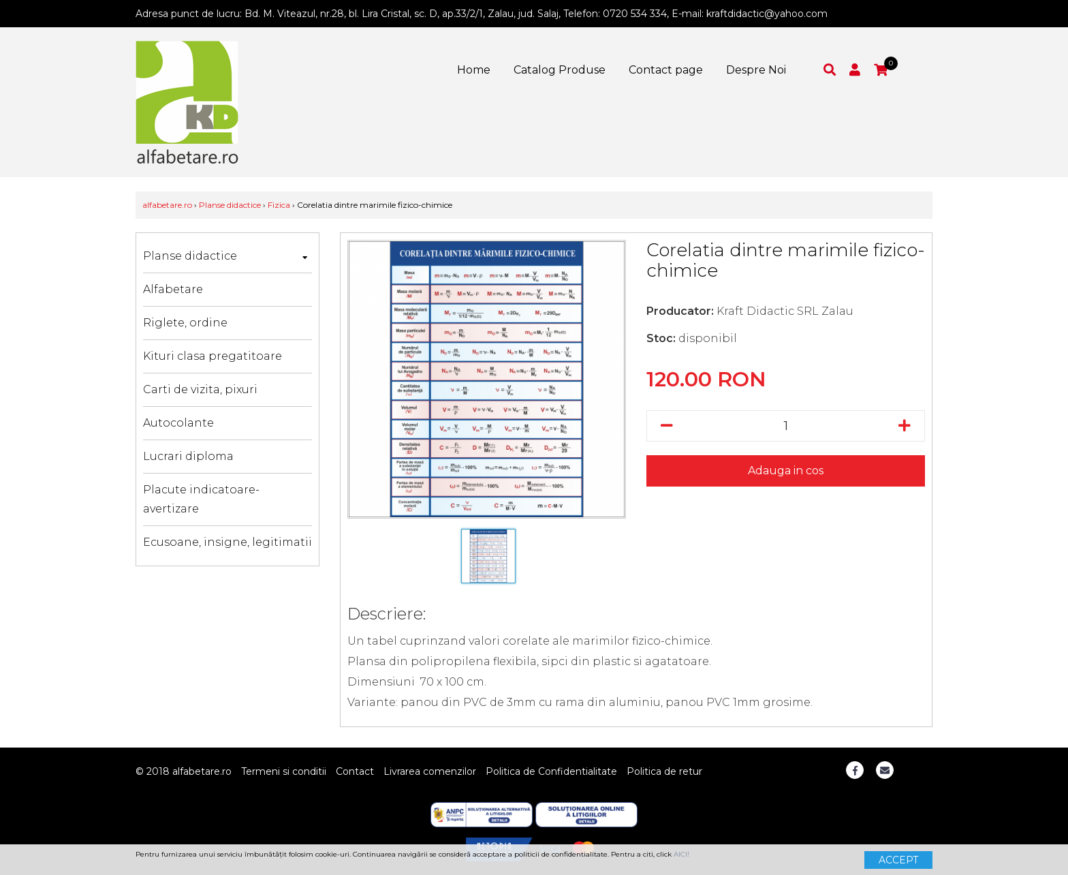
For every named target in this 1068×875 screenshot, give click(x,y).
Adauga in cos (785, 470)
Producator (678, 311)
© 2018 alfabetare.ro (184, 771)
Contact (355, 771)
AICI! (681, 854)
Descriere (385, 614)
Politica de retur (664, 771)
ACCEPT (898, 860)
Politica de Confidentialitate (551, 771)
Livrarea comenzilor (429, 771)
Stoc (659, 338)
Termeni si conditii (283, 771)
